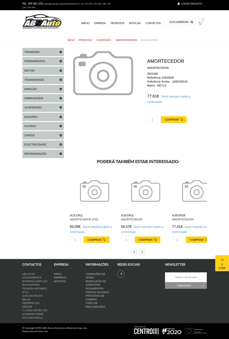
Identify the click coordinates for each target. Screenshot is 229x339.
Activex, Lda (41, 331)
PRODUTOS (117, 23)
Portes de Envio (97, 292)
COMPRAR (176, 119)
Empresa (100, 23)
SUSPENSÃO (103, 40)
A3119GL (76, 215)
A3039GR (178, 215)
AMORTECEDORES (126, 40)
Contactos (153, 23)
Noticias (135, 23)
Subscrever (192, 285)
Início (86, 23)
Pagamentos (95, 288)
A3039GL (127, 215)
